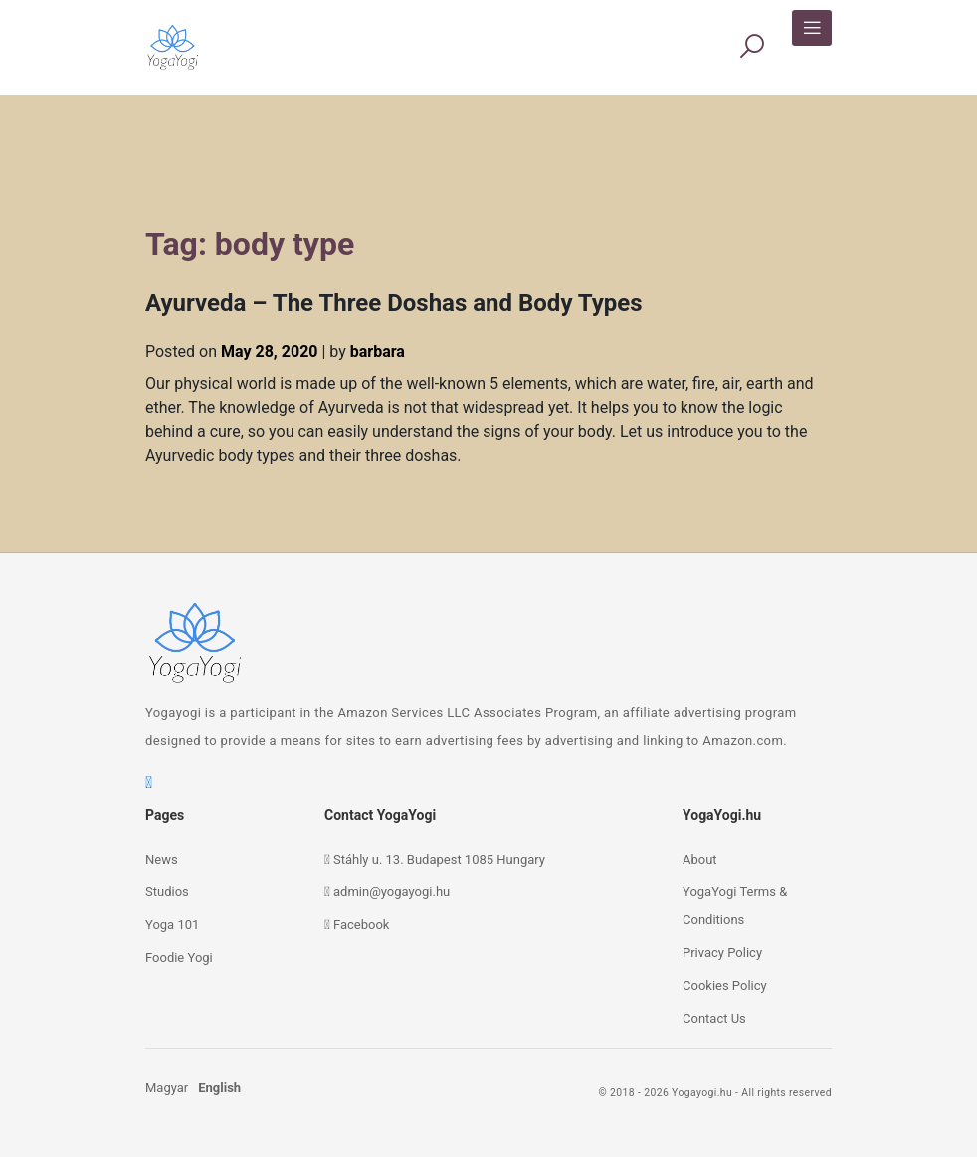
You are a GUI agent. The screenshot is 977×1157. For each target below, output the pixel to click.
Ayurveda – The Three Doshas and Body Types (394, 303)
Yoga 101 (172, 924)
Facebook (361, 924)
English (219, 1087)
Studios (167, 891)
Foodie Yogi (179, 957)
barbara (377, 351)
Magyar (166, 1087)
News (161, 859)
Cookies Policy (725, 985)
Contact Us (714, 1018)
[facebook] (148, 782)
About (700, 859)
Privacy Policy (722, 952)
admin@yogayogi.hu (391, 891)
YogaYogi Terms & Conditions (735, 905)
